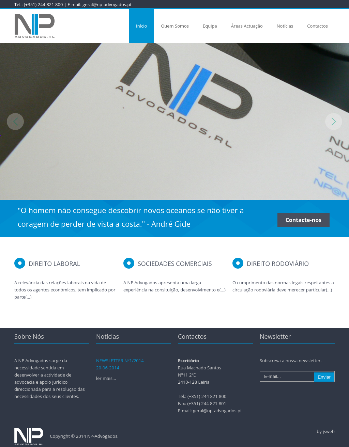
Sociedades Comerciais (175, 263)
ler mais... (106, 378)
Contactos (317, 26)
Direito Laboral (54, 263)
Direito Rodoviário (278, 263)
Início (141, 26)
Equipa (210, 26)
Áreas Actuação (247, 26)
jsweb (329, 431)
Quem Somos (175, 26)
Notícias (285, 26)
